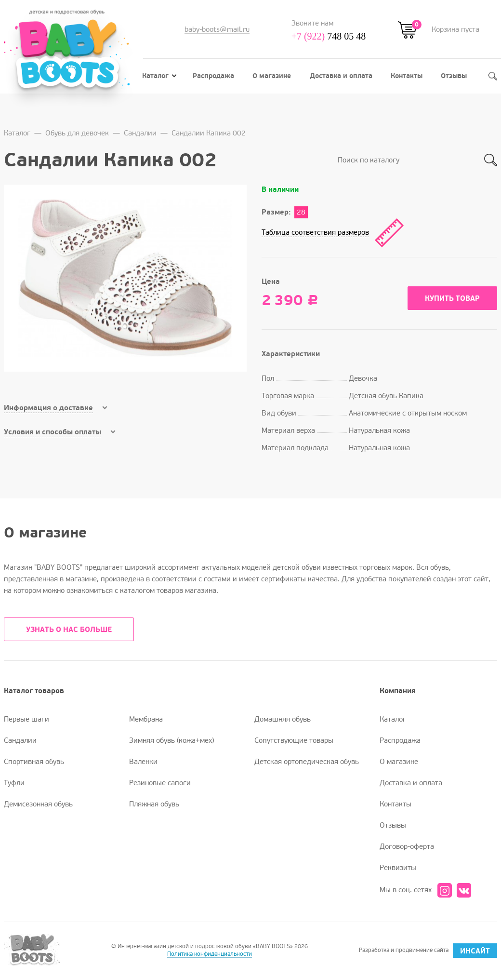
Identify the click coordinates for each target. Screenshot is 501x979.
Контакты (406, 75)
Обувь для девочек (77, 133)
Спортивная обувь (34, 761)
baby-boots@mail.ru (217, 29)
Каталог (159, 75)
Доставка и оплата (341, 75)
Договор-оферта (407, 846)
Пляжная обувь (154, 804)
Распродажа (213, 75)
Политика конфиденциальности (209, 954)
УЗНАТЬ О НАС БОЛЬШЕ (69, 629)
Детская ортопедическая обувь (306, 761)
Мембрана (146, 719)
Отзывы (454, 75)
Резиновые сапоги (160, 782)
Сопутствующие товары (293, 740)
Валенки (143, 761)
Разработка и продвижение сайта (428, 950)
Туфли (14, 782)
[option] (125, 278)
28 (301, 212)
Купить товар (452, 298)
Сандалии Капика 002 (208, 133)
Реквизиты (398, 867)
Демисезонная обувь (38, 804)
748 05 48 (328, 36)
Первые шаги (26, 719)
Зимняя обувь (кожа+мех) (171, 740)
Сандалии (140, 133)
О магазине (271, 75)
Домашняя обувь (282, 719)
